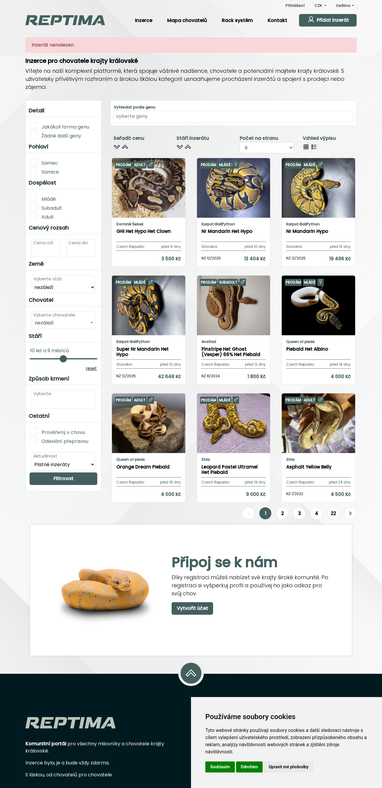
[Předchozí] (248, 513)
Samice (44, 171)
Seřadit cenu (128, 138)
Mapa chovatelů (187, 20)
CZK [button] (319, 5)
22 (333, 513)
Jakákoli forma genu (59, 126)
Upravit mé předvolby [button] (288, 766)
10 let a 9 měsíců (49, 350)
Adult (42, 216)
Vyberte (42, 393)
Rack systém (237, 20)
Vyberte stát (47, 279)
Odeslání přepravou (59, 441)
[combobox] (63, 323)
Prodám (123, 164)
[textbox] (35, 403)
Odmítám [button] (249, 766)
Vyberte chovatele (54, 315)
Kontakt (277, 20)
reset (91, 368)
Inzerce (143, 20)
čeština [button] (343, 5)
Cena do (78, 243)
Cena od (43, 243)
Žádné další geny (55, 135)
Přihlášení (295, 5)
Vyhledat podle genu (134, 107)
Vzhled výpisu (319, 138)
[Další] (350, 513)
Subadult (46, 207)
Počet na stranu (259, 138)
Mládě (43, 199)
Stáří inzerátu (192, 138)
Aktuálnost (45, 456)
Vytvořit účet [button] (192, 608)
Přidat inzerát (328, 19)
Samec (44, 162)
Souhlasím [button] (220, 766)
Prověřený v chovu (57, 432)
